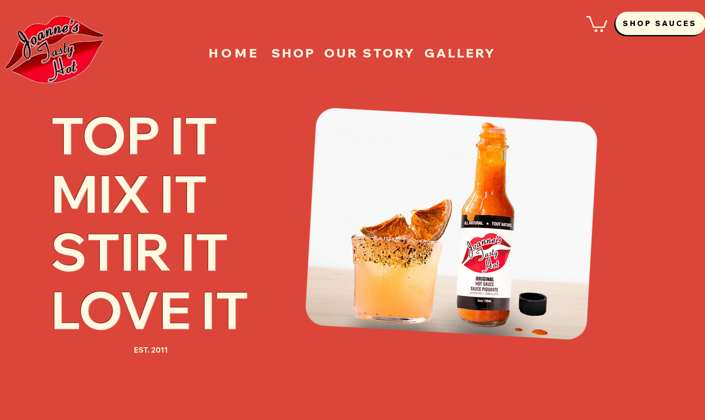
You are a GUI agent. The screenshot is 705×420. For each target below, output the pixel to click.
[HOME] (235, 53)
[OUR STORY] (370, 53)
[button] (596, 23)
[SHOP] (293, 53)
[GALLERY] (460, 53)
